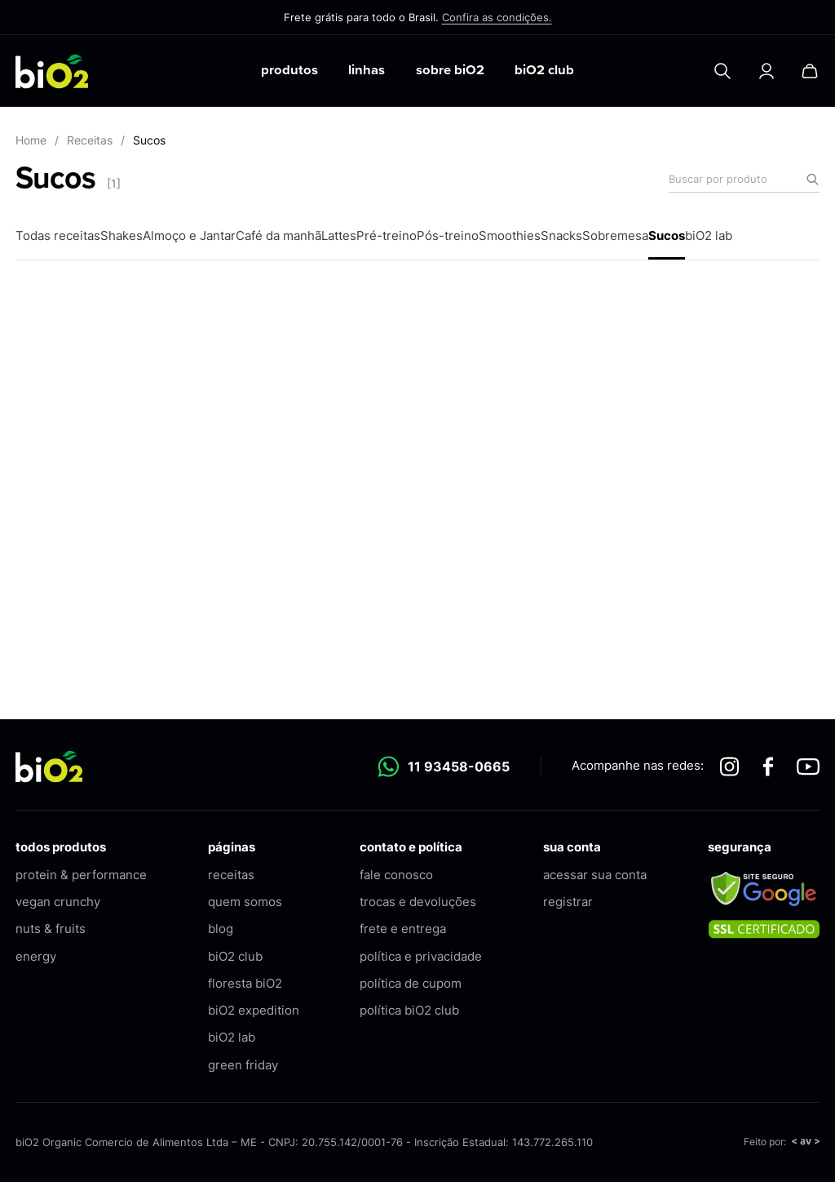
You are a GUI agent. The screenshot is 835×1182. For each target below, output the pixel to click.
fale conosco (396, 874)
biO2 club (544, 70)
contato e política (411, 847)
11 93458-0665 (444, 766)
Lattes (338, 235)
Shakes (121, 235)
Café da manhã (278, 235)
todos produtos (60, 847)
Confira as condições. (497, 17)
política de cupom (411, 983)
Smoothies (510, 235)
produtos (289, 70)
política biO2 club (409, 1010)
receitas (231, 874)
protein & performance (81, 874)
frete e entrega (403, 928)
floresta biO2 (245, 983)
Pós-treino (448, 235)
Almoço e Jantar (189, 235)
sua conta (572, 847)
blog (220, 928)
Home (30, 140)
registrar (568, 901)
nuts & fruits (50, 928)
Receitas (90, 140)
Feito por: (782, 1141)
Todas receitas (57, 235)
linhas (366, 70)
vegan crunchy (57, 901)
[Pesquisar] (722, 71)
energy (35, 956)
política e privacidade (421, 956)
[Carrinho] (810, 71)
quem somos (245, 901)
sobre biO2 (450, 70)
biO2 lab (708, 235)
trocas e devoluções (418, 901)
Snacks (561, 235)
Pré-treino (386, 235)
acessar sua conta (595, 874)
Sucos (666, 235)
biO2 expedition (253, 1010)
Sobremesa (615, 235)
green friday (243, 1065)
